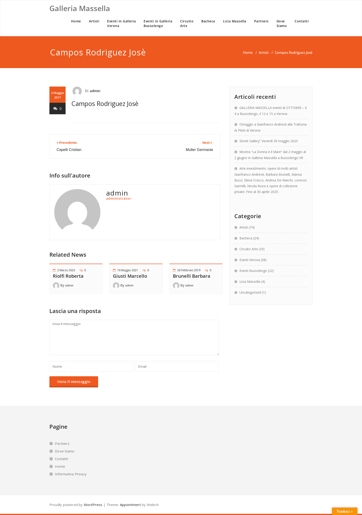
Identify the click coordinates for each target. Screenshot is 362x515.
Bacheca (208, 21)
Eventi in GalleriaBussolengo (158, 23)
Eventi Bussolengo (253, 270)
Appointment (130, 504)
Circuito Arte (248, 249)
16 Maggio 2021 (127, 270)
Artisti (94, 21)
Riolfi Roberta (68, 276)
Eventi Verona (249, 260)
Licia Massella (234, 21)
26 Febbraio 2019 (188, 270)
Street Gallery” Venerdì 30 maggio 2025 (268, 141)
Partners (261, 21)
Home (76, 21)
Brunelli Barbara (191, 276)
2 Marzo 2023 (66, 270)
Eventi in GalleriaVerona (121, 23)
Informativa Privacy (71, 474)
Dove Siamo (64, 451)
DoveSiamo (282, 23)
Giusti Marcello (130, 276)
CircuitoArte (186, 23)
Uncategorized (250, 292)
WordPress (93, 504)
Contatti (302, 21)
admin (95, 90)
